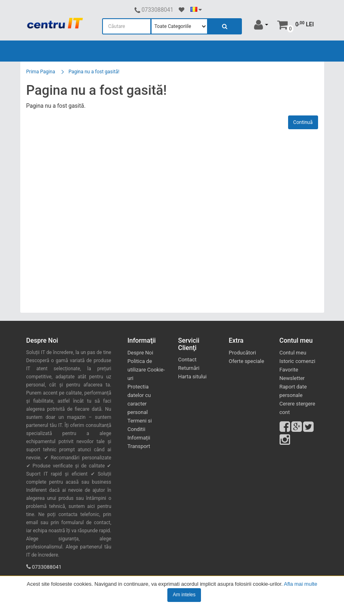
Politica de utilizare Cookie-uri (146, 369)
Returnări (189, 368)
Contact (187, 359)
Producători (242, 353)
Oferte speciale (246, 361)
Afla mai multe (300, 584)
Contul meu (293, 353)
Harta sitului (192, 376)
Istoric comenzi (298, 361)
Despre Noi (141, 353)
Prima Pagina (40, 72)
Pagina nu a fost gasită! (94, 72)
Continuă (303, 122)
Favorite (289, 370)
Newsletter (292, 378)
